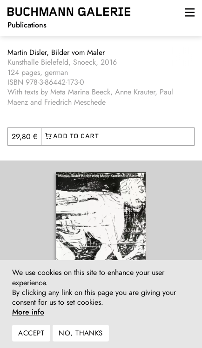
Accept (31, 338)
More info (28, 317)
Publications (27, 25)
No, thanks (81, 338)
